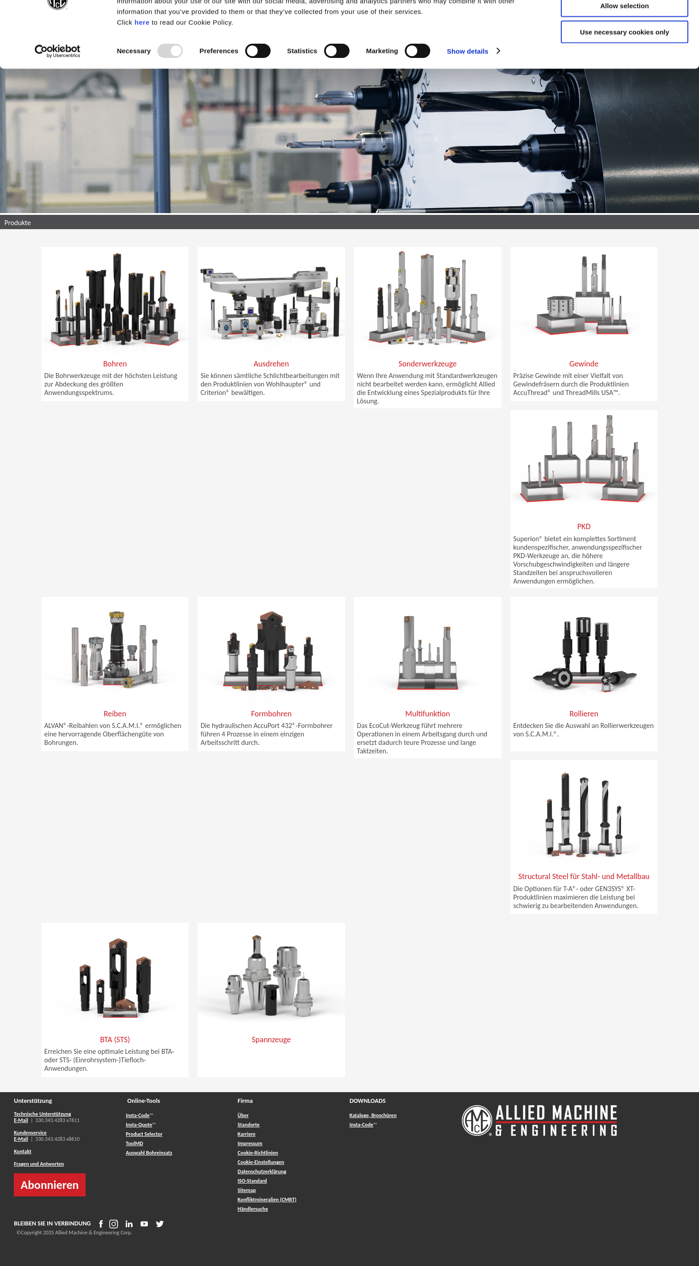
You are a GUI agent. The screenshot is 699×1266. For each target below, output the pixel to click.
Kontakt (22, 1151)
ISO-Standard (252, 1181)
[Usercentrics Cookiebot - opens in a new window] (58, 93)
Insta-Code (137, 1115)
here (142, 64)
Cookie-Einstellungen (261, 1162)
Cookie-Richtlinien (258, 1153)
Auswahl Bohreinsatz (149, 1153)
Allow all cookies (625, 22)
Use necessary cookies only (624, 74)
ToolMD (134, 1143)
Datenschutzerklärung (262, 1171)
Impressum (250, 1143)
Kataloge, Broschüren (373, 1115)
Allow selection (624, 48)
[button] (115, 375)
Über (243, 1115)
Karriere (246, 1134)
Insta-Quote (139, 1125)
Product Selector (144, 1134)
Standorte (248, 1125)
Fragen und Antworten (39, 1164)
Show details (468, 93)
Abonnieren (49, 1185)
